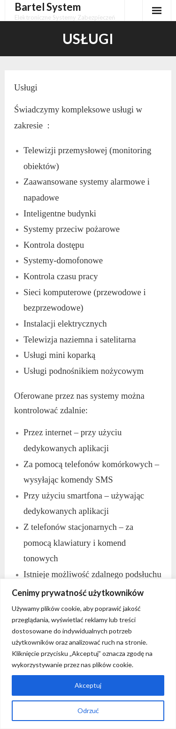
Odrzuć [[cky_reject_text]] (88, 710)
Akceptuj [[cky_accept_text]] (88, 685)
